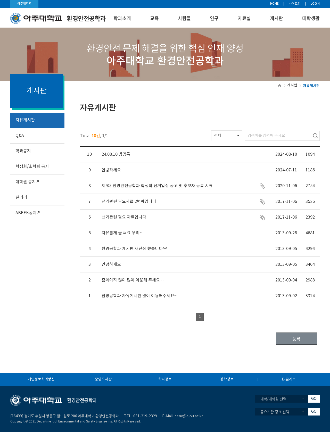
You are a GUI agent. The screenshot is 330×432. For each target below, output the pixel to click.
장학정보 (227, 379)
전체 (217, 136)
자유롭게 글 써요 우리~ (122, 233)
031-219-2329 (145, 416)
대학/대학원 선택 (273, 398)
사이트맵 (294, 3)
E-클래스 (289, 379)
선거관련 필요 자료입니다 (124, 217)
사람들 (184, 18)
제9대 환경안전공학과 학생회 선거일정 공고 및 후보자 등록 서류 (157, 186)
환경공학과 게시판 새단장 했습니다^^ (134, 248)
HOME (274, 3)
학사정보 (165, 379)
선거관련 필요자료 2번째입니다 (129, 201)
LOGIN (315, 3)
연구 (214, 18)
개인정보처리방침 (41, 379)
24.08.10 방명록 (116, 154)
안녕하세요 (111, 170)
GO (314, 398)
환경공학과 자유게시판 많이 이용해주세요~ (139, 296)
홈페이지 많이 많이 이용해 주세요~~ (133, 280)
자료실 (244, 18)
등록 (296, 338)
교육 (154, 18)
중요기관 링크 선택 (274, 411)
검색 (315, 135)
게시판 (276, 18)
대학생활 (311, 18)
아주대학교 (24, 3)
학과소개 (122, 18)
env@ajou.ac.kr (190, 416)
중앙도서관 (103, 379)
